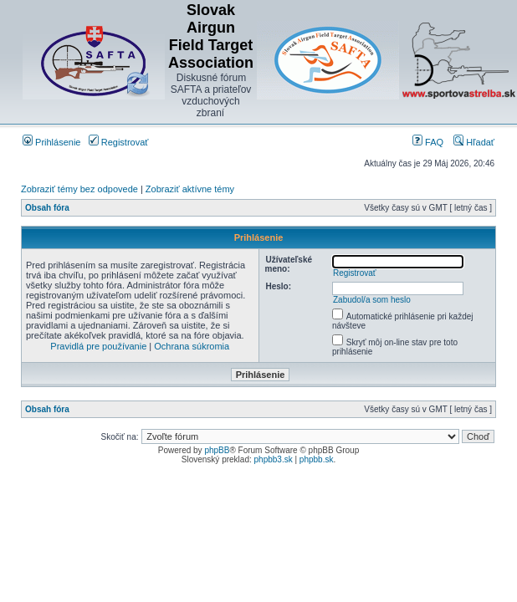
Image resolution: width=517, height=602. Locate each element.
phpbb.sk (316, 459)
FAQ (427, 142)
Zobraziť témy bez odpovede (79, 189)
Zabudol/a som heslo (372, 299)
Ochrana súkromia (191, 346)
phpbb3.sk (273, 459)
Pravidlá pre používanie (98, 346)
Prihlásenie (51, 142)
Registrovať (119, 142)
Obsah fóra (47, 207)
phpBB (216, 450)
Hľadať (473, 142)
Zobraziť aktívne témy (190, 189)
